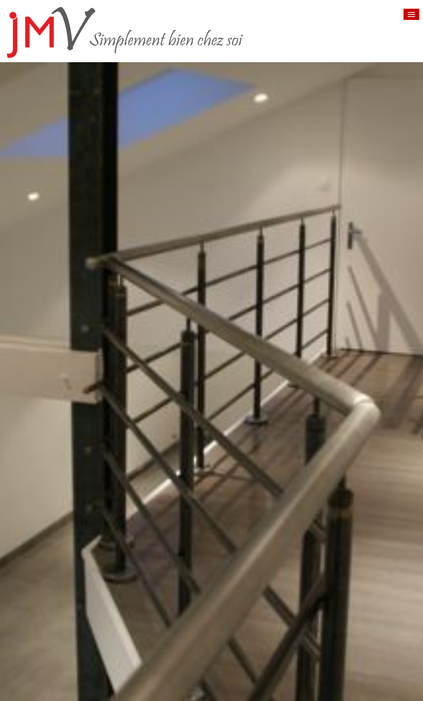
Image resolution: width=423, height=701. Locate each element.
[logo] (155, 32)
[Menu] (411, 14)
